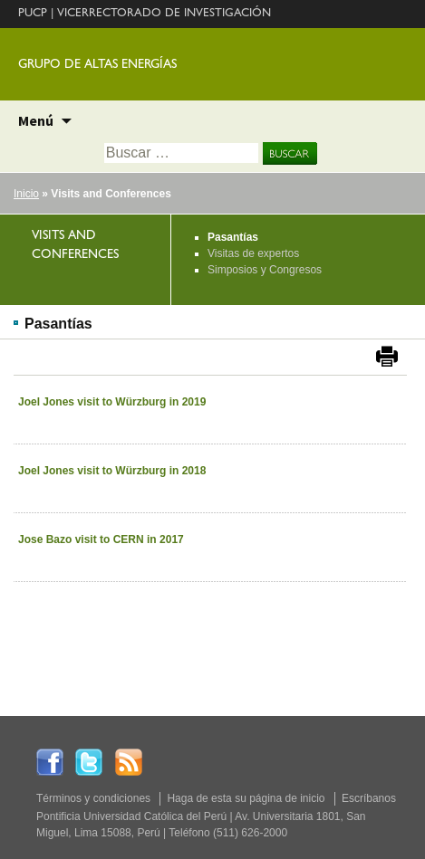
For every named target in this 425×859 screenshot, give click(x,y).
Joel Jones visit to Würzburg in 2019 (112, 402)
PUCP (32, 14)
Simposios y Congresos (265, 269)
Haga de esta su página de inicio (245, 798)
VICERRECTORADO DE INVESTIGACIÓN (164, 14)
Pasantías (233, 237)
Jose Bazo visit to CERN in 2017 (101, 539)
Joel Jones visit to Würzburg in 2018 (112, 470)
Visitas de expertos (253, 253)
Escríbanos (369, 798)
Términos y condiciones (93, 798)
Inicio (26, 193)
